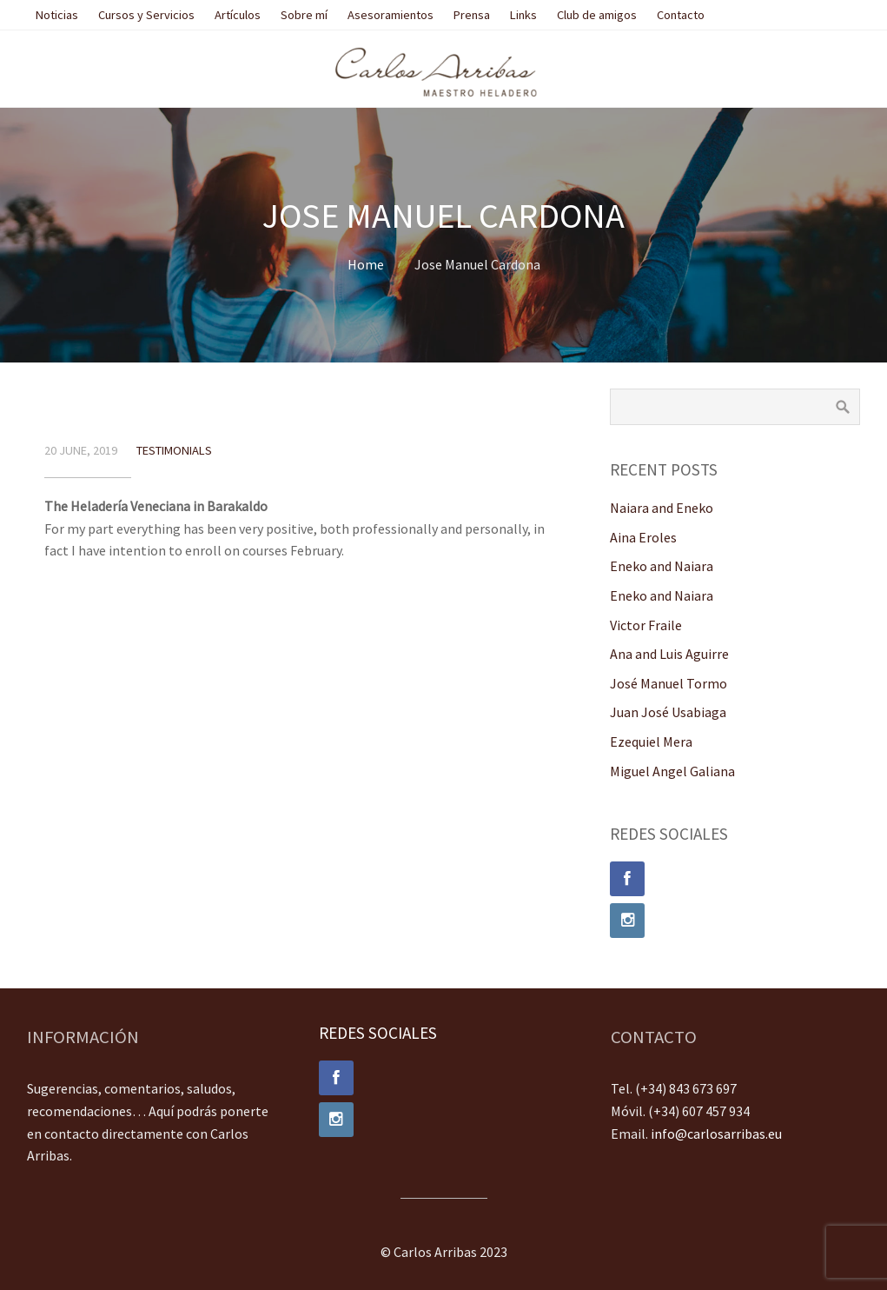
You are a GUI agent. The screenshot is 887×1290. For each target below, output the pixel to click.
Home (366, 264)
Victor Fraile (646, 625)
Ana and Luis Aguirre (669, 653)
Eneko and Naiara (661, 566)
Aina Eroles (643, 537)
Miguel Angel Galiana (672, 771)
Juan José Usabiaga (668, 712)
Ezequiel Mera (651, 741)
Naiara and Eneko (661, 507)
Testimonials (174, 450)
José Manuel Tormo (668, 683)
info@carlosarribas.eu (716, 1133)
